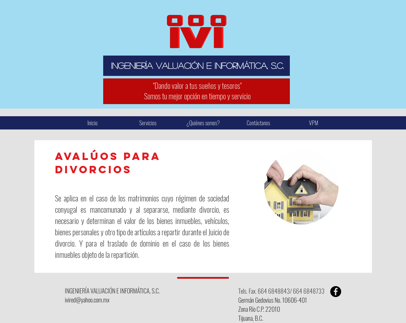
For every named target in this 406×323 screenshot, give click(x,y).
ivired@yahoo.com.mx (87, 299)
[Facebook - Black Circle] (335, 291)
